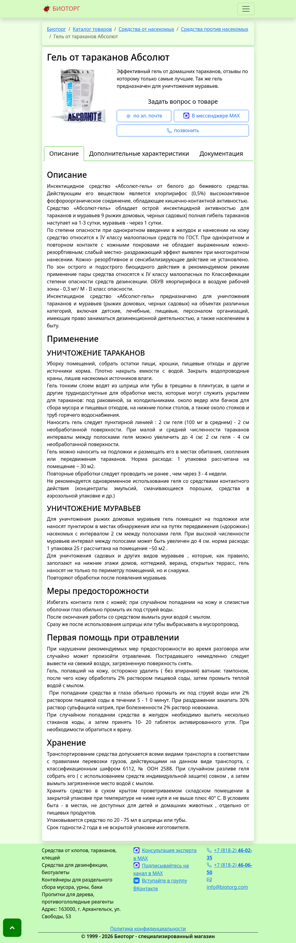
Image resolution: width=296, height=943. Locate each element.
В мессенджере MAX (211, 116)
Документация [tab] (221, 153)
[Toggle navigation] (245, 9)
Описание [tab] (64, 153)
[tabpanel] (148, 500)
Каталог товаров (92, 29)
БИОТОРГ (61, 8)
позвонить (183, 130)
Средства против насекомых (214, 29)
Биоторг (56, 29)
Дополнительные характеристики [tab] (139, 153)
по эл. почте (144, 116)
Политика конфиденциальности (148, 928)
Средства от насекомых (146, 29)
